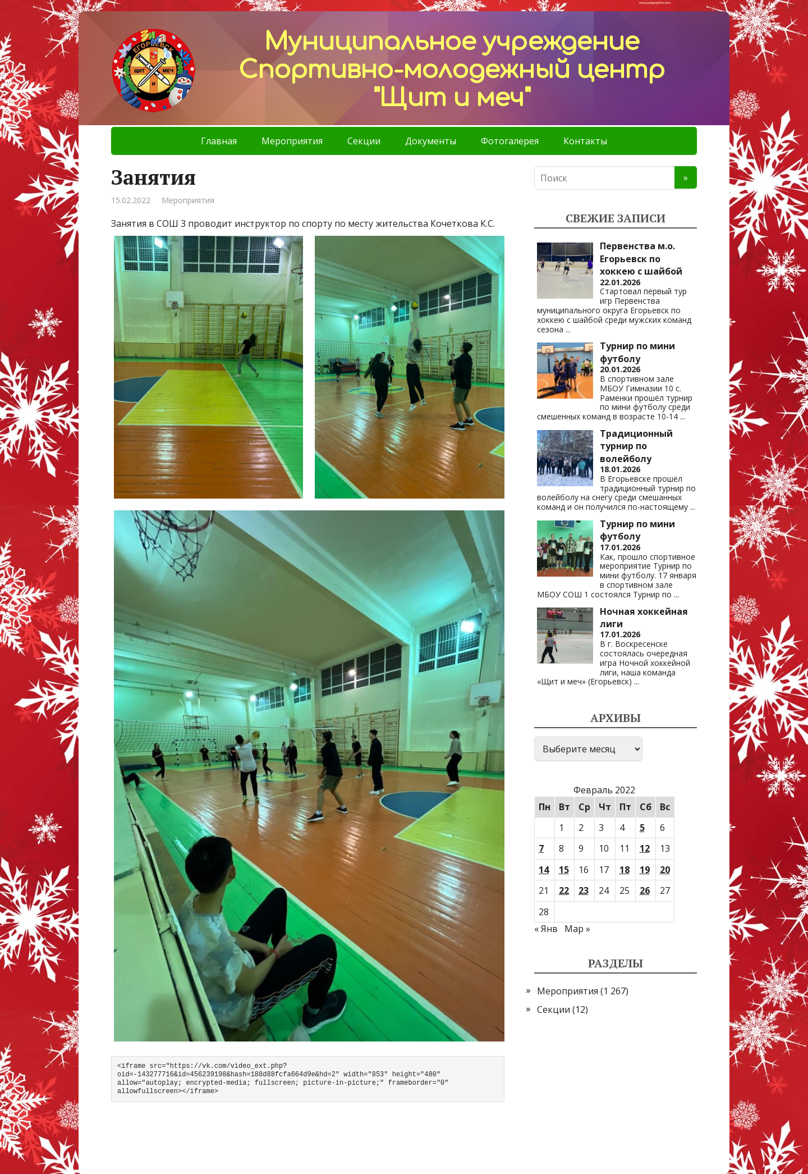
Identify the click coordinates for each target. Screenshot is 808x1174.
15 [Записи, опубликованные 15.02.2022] (564, 870)
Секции (363, 141)
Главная (219, 141)
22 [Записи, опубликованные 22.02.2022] (564, 890)
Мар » (577, 928)
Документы (430, 141)
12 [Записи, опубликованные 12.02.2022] (645, 848)
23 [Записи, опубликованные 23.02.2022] (584, 890)
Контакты (585, 141)
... (568, 329)
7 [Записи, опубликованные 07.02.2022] (541, 848)
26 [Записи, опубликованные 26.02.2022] (645, 890)
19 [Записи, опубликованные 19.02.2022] (645, 870)
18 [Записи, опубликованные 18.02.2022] (624, 870)
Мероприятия (292, 141)
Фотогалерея (510, 141)
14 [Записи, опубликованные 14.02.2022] (544, 870)
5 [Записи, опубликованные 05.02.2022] (642, 827)
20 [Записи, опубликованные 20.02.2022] (665, 870)
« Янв (546, 928)
